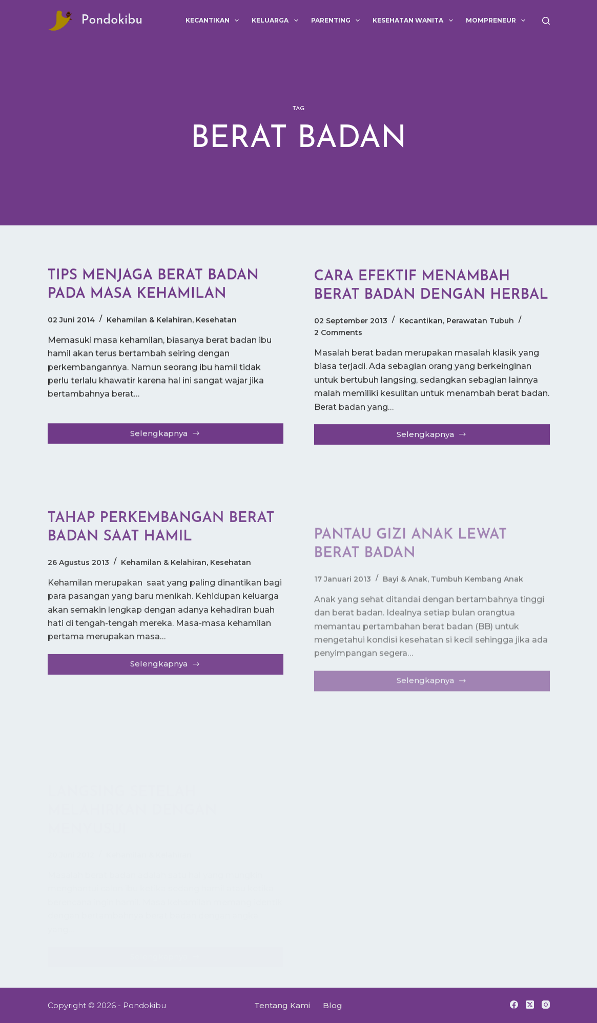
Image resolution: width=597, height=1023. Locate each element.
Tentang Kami (282, 1005)
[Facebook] (514, 1004)
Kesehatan (216, 320)
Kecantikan (214, 20)
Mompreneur (497, 20)
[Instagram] (546, 1004)
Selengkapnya (169, 436)
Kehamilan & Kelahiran (149, 320)
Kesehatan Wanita (415, 20)
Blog (332, 1005)
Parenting (337, 20)
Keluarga (277, 20)
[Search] (546, 21)
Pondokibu (112, 20)
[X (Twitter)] (530, 1004)
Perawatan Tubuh (480, 322)
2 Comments (338, 334)
